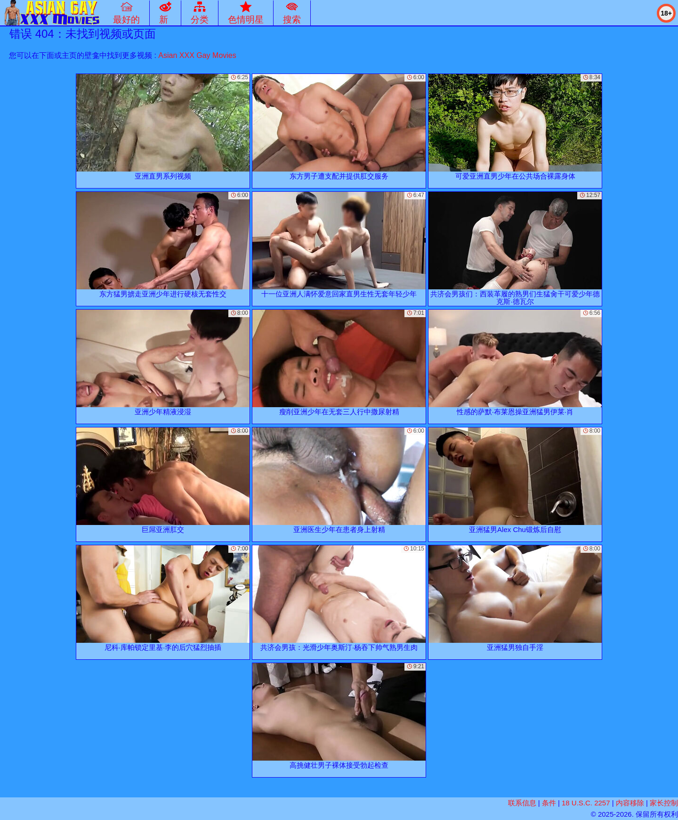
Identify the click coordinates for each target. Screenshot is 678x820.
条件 (549, 803)
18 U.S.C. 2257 (586, 803)
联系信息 (522, 803)
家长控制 (664, 803)
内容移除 (630, 803)
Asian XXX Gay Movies (197, 55)
